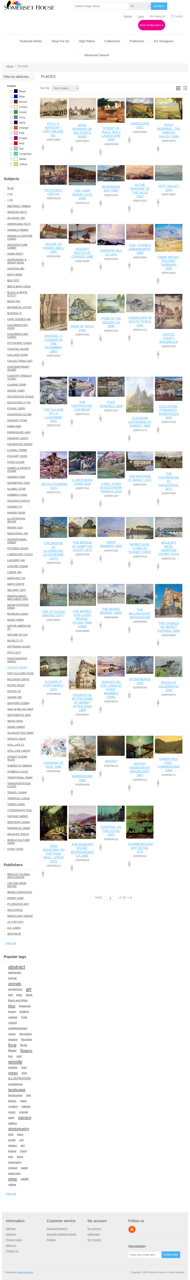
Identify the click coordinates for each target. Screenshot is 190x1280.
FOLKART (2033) (17, 456)
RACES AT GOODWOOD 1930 (169, 686)
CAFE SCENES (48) (19, 319)
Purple (20, 138)
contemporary (17, 1028)
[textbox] (101, 6)
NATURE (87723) (17, 634)
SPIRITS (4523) (16, 738)
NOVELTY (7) (15, 640)
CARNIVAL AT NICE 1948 (53, 764)
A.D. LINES (14, 927)
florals (23, 1045)
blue (11, 1006)
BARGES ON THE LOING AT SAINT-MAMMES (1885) (111, 689)
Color (24, 1017)
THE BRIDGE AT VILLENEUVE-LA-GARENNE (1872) (53, 551)
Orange (21, 127)
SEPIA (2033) (15, 721)
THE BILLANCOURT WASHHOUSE (140, 613)
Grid (178, 88)
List (185, 88)
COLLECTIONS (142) (19, 360)
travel (23, 1151)
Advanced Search (57, 1228)
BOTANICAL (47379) (19, 307)
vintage (12, 1167)
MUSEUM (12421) (17, 613)
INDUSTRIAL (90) (17, 533)
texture (12, 1151)
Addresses (94, 1234)
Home (9, 66)
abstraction (14, 972)
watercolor (14, 1173)
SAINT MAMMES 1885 (111, 544)
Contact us (12, 1250)
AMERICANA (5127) (19, 223)
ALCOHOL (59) (16, 218)
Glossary (11, 1234)
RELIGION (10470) (18, 679)
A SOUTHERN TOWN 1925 (82, 482)
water (24, 1167)
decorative (25, 1033)
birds (19, 994)
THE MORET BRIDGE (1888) (111, 611)
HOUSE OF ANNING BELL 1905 (53, 248)
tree (10, 1156)
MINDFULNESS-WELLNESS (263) (17, 597)
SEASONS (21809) (18, 703)
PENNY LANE (15, 898)
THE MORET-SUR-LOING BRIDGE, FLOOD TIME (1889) (82, 619)
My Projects (94, 1239)
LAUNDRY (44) (16, 560)
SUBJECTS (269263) (19, 765)
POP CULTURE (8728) (20, 673)
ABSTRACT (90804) (19, 206)
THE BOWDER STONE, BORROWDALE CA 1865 (82, 850)
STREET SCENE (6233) (17, 758)
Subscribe (170, 1254)
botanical (24, 1005)
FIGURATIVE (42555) (19, 444)
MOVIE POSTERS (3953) (18, 606)
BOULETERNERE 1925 (53, 486)
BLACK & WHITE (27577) (17, 294)
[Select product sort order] (65, 88)
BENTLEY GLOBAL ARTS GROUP (18, 876)
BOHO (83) (13, 301)
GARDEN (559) (16, 476)
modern (13, 1106)
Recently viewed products (61, 1234)
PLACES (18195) (17, 667)
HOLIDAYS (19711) (18, 500)
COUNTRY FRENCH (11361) (19, 377)
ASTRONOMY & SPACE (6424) (16, 261)
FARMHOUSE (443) (18, 432)
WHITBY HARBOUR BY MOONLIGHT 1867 (140, 769)
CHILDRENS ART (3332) (17, 327)
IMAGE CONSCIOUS (19, 892)
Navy (19, 122)
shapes (12, 1145)
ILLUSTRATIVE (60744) (16, 520)
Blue (19, 96)
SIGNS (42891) (16, 726)
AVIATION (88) (15, 268)
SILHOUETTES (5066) (20, 732)
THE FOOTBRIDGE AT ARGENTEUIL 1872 (168, 481)
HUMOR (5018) (16, 512)
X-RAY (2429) (15, 849)
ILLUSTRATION (19, 1078)
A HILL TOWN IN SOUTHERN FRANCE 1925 (111, 487)
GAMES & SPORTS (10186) (18, 469)
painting (24, 1118)
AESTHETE (14, 933)
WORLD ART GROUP (20, 915)
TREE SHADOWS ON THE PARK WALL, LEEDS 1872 (53, 853)
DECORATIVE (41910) (20, 396)
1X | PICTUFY (15, 921)
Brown (20, 101)
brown (12, 1011)
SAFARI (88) (14, 697)
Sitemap (10, 1228)
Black (20, 91)
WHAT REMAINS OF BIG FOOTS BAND (82, 131)
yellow (12, 1184)
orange (23, 1112)
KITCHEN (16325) (17, 548)
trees (20, 1156)
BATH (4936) (14, 274)
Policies (51, 1239)
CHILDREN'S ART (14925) (17, 336)
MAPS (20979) (15, 584)
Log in (141, 16)
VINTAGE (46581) (17, 816)
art (29, 989)
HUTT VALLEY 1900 (168, 188)
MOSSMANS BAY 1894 (111, 188)
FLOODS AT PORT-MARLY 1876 (53, 685)
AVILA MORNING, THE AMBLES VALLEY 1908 (168, 130)
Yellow (20, 164)
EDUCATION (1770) (19, 402)
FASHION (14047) (17, 438)
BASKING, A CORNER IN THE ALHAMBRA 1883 (53, 343)
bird (10, 994)
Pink (19, 133)
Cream (20, 107)
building (24, 1011)
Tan (19, 148)
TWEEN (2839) (16, 804)
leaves (12, 1100)
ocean (11, 1112)
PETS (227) (14, 652)
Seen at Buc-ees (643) (20, 709)
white (12, 1179)
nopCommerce (25, 1272)
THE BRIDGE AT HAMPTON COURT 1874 (82, 546)
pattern (12, 1123)
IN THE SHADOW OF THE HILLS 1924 (140, 190)
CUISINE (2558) (16, 384)
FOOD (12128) (15, 462)
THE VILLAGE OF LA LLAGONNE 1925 (53, 415)
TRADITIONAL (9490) (19, 777)
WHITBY (111, 761)
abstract (16, 967)
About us (11, 1245)
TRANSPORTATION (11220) (19, 785)
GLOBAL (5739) (16, 488)
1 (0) (10, 200)
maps (23, 1100)
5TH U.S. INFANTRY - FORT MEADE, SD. (53, 129)
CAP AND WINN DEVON (16, 885)
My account (94, 1228)
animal (12, 978)
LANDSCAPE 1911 (139, 125)
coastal (12, 1017)
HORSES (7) (14, 506)
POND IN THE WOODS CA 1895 (111, 322)
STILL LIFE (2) (15, 744)
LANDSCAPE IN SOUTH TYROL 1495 (139, 321)
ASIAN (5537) (15, 253)
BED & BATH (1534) (19, 286)
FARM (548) (14, 426)
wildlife (25, 1179)
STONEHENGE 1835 (140, 681)
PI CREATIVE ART (18, 904)
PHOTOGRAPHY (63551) (17, 660)
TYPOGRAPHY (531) (19, 810)
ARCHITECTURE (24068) (17, 246)
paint (11, 1117)
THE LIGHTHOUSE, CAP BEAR (82, 405)
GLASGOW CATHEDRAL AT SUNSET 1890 (139, 421)
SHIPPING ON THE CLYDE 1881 (111, 831)
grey (24, 1072)
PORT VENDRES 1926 (111, 404)
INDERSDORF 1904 (82, 778)
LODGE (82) (14, 572)
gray (24, 1067)
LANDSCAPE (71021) (20, 554)
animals (14, 984)
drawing (13, 1039)
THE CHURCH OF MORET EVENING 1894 (169, 627)
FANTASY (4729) (17, 420)
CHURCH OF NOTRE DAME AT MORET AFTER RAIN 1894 (82, 702)
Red (19, 143)
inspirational (15, 1084)
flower (12, 1050)
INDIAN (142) (15, 527)
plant (20, 1134)
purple (12, 1139)
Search (159, 6)
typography (14, 1162)
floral (12, 1045)
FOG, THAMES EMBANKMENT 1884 (140, 249)
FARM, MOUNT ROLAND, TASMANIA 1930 (169, 262)
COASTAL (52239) (18, 348)
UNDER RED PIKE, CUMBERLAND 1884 (169, 764)
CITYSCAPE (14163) (19, 343)
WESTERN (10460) (18, 822)
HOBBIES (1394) (17, 494)
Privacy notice (14, 1239)
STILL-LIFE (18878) (18, 750)
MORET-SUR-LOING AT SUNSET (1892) (140, 548)
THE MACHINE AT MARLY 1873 (139, 478)
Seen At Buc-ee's (151, 25)
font (10, 1056)
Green (20, 112)
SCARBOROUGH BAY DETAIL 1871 (140, 847)
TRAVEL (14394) (17, 792)
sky (23, 1145)
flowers (26, 1051)
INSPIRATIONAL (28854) (17, 541)
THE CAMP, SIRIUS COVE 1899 (82, 194)
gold (18, 1056)
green (13, 1073)
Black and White (17, 1000)
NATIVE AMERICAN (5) (19, 627)
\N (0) (10, 188)
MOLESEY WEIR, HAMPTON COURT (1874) (168, 548)
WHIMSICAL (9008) (18, 828)
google (15, 1061)
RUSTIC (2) (14, 691)
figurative (26, 1039)
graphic (12, 1067)
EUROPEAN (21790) (19, 414)
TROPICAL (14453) (18, 798)
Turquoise (22, 154)
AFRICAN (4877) (17, 212)
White (20, 159)
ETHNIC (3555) (16, 408)
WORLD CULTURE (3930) (18, 842)
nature (26, 1106)
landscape (16, 1090)
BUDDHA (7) (14, 313)
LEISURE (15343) (17, 566)
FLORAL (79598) (17, 450)
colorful (12, 1022)
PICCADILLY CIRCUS (53, 192)
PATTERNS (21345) (18, 646)
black (29, 994)
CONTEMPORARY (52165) (18, 368)
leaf (28, 1095)
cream (12, 1033)
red (21, 1139)
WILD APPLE (15, 910)
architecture (15, 989)
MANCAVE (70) (16, 578)
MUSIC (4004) (15, 619)
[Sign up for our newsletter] (145, 1254)
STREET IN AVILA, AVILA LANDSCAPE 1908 (111, 133)
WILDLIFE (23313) (18, 834)
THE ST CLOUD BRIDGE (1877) (53, 613)
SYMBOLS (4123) (17, 771)
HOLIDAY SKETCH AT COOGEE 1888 (82, 252)
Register (128, 16)
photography (18, 1129)
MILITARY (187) (16, 590)
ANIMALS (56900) (17, 229)
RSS (131, 1229)
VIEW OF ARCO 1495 (82, 328)
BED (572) (13, 280)
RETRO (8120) (15, 685)
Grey (19, 117)
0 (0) (10, 194)
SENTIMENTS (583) (19, 715)
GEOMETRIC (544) (18, 482)
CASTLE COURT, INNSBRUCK (168, 338)
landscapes (15, 1095)
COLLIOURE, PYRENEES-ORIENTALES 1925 (168, 412)
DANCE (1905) (15, 390)
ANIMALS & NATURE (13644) (19, 237)
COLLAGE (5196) (17, 354)
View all (11, 943)
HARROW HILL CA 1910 (111, 252)
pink (10, 1134)
